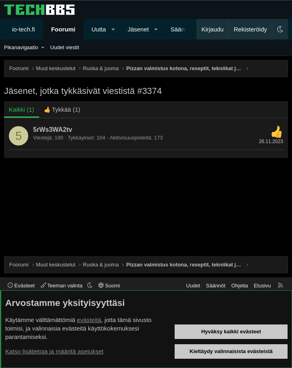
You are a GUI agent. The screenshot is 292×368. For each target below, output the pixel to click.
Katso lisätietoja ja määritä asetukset (54, 351)
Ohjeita (239, 286)
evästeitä (89, 319)
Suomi (109, 286)
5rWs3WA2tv (52, 129)
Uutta (99, 29)
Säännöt (215, 286)
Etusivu (262, 286)
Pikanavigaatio (21, 47)
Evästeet (21, 286)
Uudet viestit (64, 47)
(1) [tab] (21, 109)
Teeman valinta (62, 286)
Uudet (193, 286)
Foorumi (63, 29)
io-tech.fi (23, 29)
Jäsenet (138, 29)
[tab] (62, 109)
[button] (113, 29)
